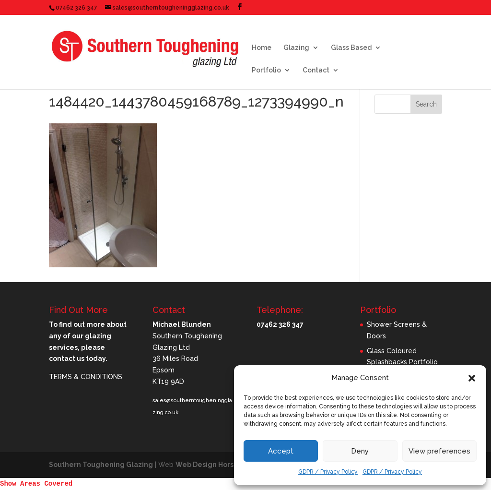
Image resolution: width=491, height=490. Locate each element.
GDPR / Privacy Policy (328, 471)
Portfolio (266, 70)
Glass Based (351, 47)
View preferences (439, 451)
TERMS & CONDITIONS (85, 377)
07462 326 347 (76, 7)
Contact (316, 70)
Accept (280, 451)
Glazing (296, 47)
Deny (360, 451)
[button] (472, 378)
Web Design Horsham (212, 464)
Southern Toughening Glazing (101, 464)
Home (261, 47)
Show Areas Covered (36, 484)
